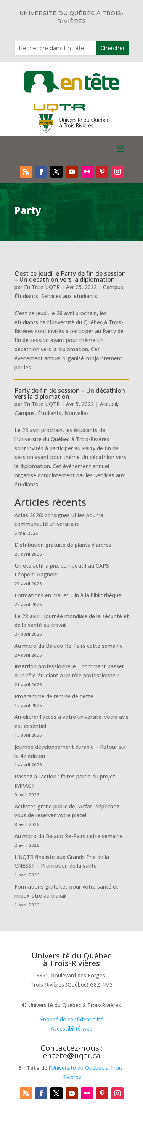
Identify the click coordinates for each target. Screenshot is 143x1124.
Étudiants (26, 296)
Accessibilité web (72, 1028)
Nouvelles (76, 413)
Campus (113, 286)
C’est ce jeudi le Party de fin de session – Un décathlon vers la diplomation (70, 276)
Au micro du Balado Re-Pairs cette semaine (68, 645)
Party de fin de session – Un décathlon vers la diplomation (69, 393)
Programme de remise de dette (53, 696)
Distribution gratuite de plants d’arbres (62, 544)
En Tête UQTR (42, 286)
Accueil (108, 403)
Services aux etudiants (69, 296)
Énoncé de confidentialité (71, 1019)
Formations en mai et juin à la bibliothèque (67, 595)
